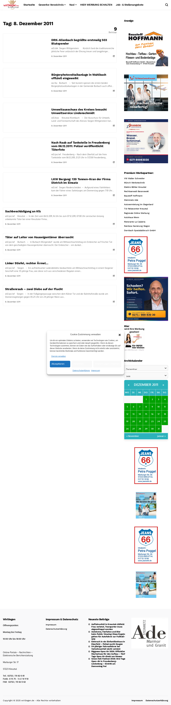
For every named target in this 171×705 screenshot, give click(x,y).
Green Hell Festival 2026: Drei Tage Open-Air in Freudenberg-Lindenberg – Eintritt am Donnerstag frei (108, 662)
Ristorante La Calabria (134, 222)
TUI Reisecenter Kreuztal (136, 208)
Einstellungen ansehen (107, 367)
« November (132, 436)
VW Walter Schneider (134, 178)
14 (140, 414)
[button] (119, 338)
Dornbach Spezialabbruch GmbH (139, 230)
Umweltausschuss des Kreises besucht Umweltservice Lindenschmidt (79, 111)
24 (158, 421)
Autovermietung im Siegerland (138, 204)
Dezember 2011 (146, 384)
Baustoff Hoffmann (133, 196)
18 (165, 414)
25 (165, 421)
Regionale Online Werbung (136, 213)
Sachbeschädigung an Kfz (23, 211)
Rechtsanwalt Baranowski (136, 191)
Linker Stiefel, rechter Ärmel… (26, 263)
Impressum (95, 374)
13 (133, 414)
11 (165, 406)
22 (146, 421)
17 (159, 414)
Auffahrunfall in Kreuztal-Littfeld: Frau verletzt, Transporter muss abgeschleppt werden (108, 626)
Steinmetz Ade (131, 200)
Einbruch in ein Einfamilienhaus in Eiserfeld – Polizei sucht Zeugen (108, 642)
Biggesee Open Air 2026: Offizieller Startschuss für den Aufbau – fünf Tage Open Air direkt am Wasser (108, 654)
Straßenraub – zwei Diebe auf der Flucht (34, 289)
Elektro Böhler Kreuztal (135, 187)
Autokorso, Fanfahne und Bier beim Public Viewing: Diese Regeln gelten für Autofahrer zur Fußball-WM (108, 635)
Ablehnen (78, 367)
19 (127, 421)
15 (146, 414)
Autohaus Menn (131, 217)
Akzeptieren (57, 367)
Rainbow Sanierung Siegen (137, 226)
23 (152, 421)
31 (159, 428)
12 (127, 414)
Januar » (161, 436)
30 (152, 428)
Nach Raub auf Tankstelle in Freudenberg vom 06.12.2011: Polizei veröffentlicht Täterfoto (80, 146)
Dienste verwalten (58, 360)
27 (133, 428)
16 (152, 414)
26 (127, 428)
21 (140, 421)
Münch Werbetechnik (134, 182)
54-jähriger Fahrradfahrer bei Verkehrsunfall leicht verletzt (105, 647)
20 (133, 421)
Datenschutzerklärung (81, 374)
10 (159, 406)
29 (146, 428)
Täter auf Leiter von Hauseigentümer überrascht (39, 237)
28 (140, 428)
